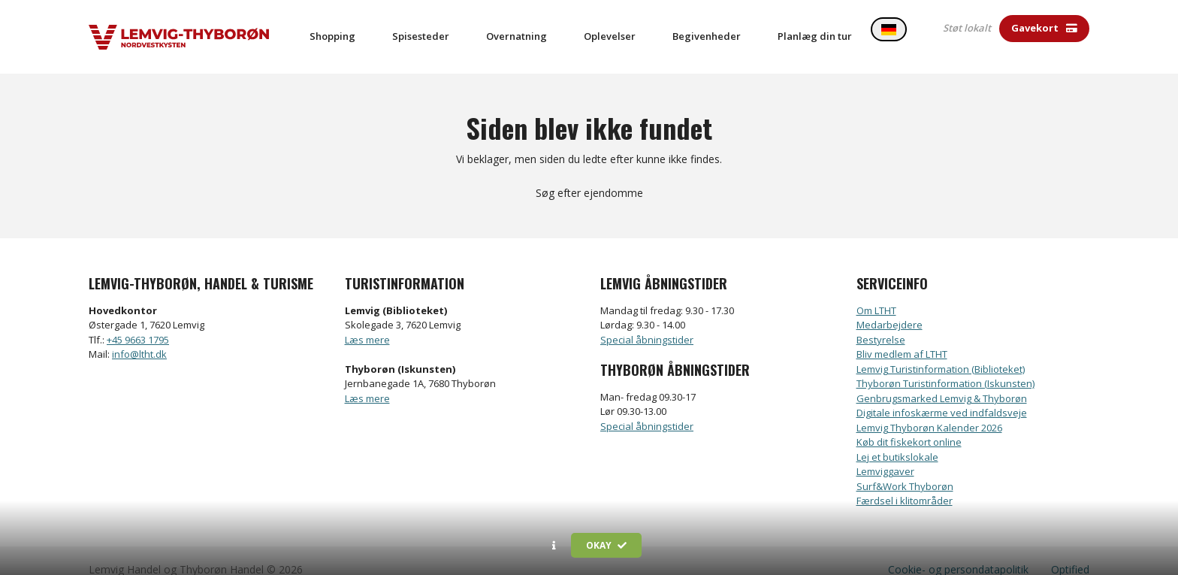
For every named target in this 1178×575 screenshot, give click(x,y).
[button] (554, 545)
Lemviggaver (885, 455)
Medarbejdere (889, 308)
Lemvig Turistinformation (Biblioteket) (940, 352)
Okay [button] (606, 545)
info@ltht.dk (139, 337)
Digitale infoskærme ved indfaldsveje (941, 396)
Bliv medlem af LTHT (901, 337)
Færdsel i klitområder (904, 484)
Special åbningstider (646, 322)
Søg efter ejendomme (589, 176)
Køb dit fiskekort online (909, 425)
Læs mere (367, 322)
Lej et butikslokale (897, 439)
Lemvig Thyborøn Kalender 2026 (929, 410)
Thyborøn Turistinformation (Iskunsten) (945, 367)
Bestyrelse (880, 322)
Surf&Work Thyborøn (904, 469)
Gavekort (1044, 28)
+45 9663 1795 (138, 322)
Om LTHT (876, 293)
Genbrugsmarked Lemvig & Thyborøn (941, 381)
